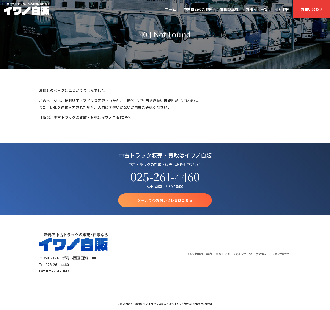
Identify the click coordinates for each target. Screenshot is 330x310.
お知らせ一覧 (257, 9)
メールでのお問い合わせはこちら (165, 200)
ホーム (170, 9)
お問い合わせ (312, 9)
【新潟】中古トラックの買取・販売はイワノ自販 (27, 9)
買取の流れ (229, 9)
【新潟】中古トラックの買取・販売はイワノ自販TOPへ (85, 117)
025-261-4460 (165, 177)
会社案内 (282, 9)
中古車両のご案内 (198, 9)
